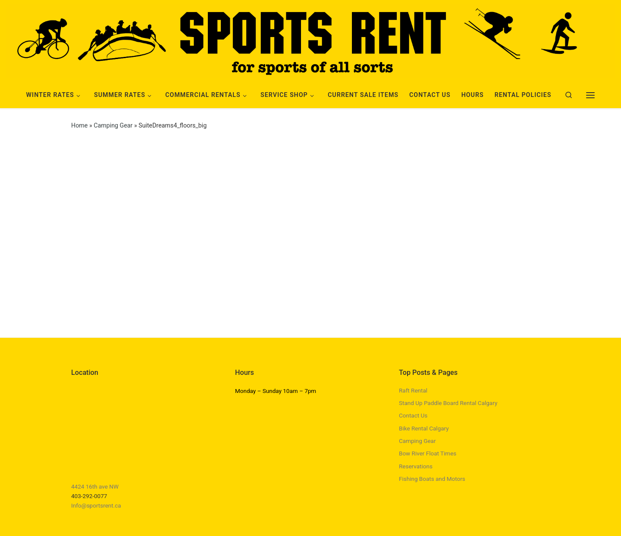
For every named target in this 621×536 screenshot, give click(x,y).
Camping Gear (113, 125)
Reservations (416, 466)
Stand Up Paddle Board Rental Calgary (448, 402)
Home (79, 125)
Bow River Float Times (427, 453)
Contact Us (413, 415)
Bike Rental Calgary (424, 428)
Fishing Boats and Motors (432, 478)
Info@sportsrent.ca (96, 505)
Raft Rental (413, 390)
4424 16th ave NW (95, 486)
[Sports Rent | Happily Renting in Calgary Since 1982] (310, 40)
